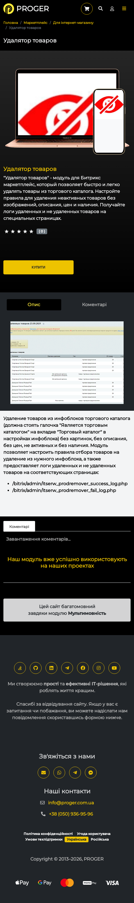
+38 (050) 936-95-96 (71, 814)
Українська (76, 839)
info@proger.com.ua (71, 802)
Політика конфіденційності (48, 834)
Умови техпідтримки (43, 839)
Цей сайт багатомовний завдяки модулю (67, 610)
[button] (124, 8)
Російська (100, 839)
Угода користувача (93, 834)
